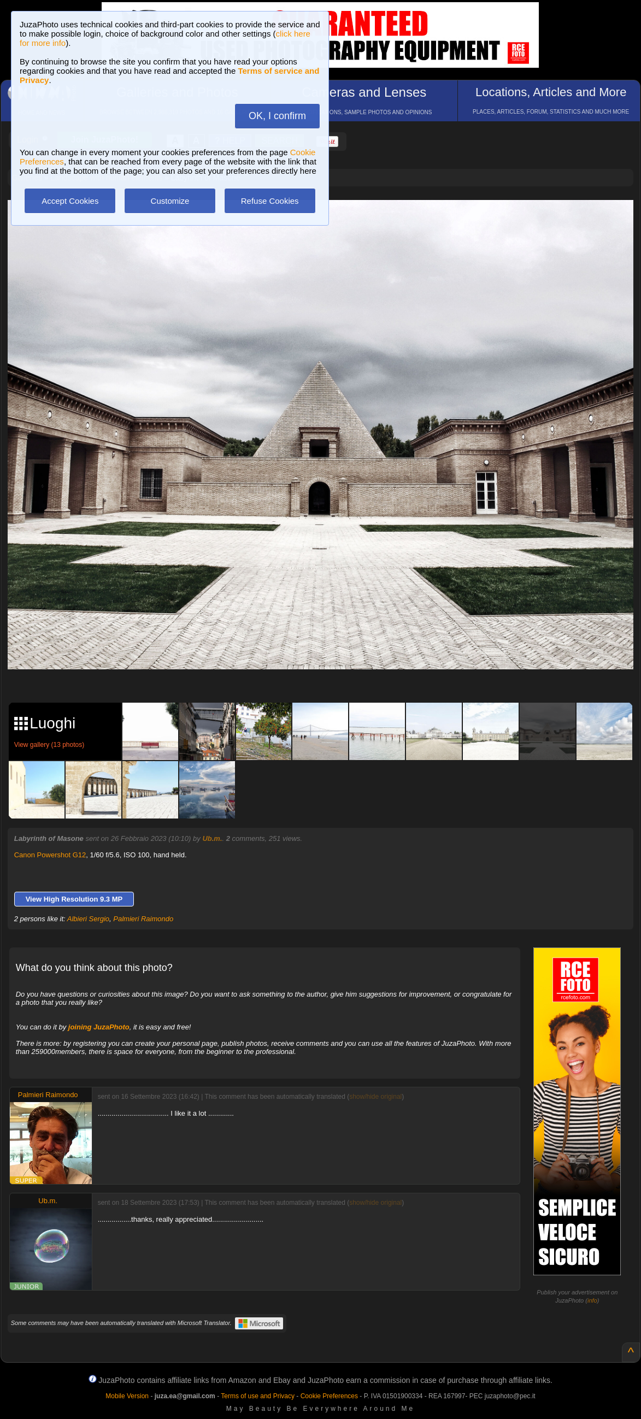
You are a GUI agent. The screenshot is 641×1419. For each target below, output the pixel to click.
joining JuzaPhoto (99, 1027)
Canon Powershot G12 (50, 855)
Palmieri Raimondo (143, 919)
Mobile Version (127, 1396)
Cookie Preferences (329, 1396)
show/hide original (375, 1096)
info (592, 1300)
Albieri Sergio (88, 919)
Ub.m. (212, 838)
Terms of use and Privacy (258, 1396)
